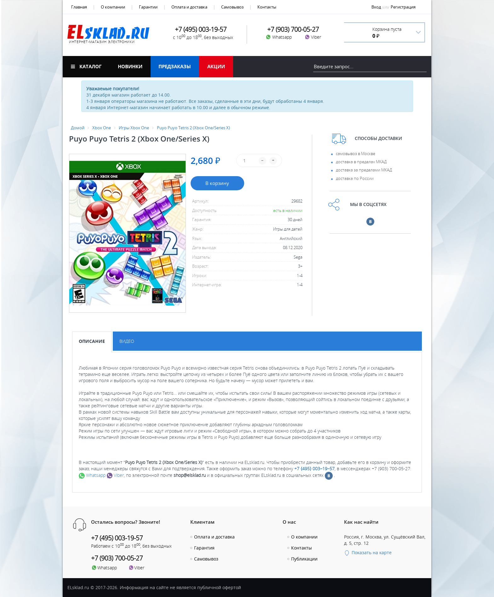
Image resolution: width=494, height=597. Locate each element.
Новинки (130, 66)
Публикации (304, 559)
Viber (115, 475)
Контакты (266, 7)
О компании (113, 7)
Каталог (86, 66)
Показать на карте (368, 552)
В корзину (217, 183)
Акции (216, 66)
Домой (77, 128)
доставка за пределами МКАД (364, 170)
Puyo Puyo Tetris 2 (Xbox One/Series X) (193, 128)
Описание (92, 341)
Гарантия (204, 548)
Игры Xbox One (134, 128)
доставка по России (355, 178)
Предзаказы (174, 66)
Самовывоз (232, 7)
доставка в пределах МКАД (361, 162)
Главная (79, 7)
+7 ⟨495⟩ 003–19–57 (314, 468)
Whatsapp (92, 475)
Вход (376, 7)
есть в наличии (287, 210)
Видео (126, 341)
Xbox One (101, 128)
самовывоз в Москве (355, 153)
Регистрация (403, 7)
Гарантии (148, 7)
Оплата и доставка (189, 7)
